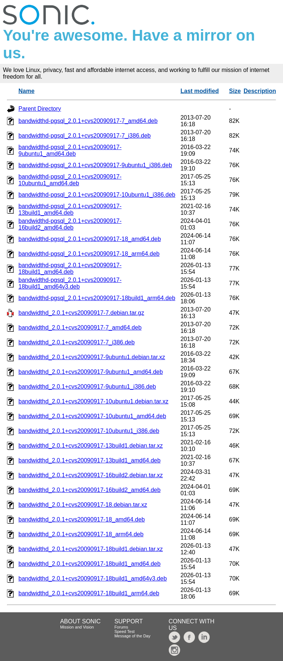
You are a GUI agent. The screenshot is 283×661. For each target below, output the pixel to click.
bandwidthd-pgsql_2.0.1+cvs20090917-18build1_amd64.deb (70, 268)
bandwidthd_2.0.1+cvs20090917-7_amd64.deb (80, 327)
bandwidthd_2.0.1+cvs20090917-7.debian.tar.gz (81, 313)
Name (26, 91)
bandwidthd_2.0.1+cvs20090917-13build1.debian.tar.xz (90, 446)
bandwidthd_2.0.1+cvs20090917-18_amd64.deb (81, 519)
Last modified (200, 91)
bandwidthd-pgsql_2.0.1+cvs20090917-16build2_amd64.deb (70, 224)
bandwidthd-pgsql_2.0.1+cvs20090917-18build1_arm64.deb (96, 298)
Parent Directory (39, 109)
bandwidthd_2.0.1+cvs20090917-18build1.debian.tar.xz (90, 549)
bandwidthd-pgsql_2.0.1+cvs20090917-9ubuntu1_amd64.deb (70, 150)
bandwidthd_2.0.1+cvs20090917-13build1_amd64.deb (89, 460)
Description (260, 91)
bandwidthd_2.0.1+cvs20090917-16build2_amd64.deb (89, 490)
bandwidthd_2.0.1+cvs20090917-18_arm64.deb (80, 534)
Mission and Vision (77, 627)
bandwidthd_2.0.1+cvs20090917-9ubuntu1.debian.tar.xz (91, 357)
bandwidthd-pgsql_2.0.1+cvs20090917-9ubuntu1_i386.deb (95, 165)
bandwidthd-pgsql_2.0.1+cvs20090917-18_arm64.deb (89, 254)
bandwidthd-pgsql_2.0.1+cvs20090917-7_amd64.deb (88, 121)
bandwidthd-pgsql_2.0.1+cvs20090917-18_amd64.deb (89, 239)
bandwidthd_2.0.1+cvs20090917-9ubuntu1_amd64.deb (90, 372)
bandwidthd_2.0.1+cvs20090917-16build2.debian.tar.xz (90, 475)
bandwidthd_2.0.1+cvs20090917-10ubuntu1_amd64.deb (92, 416)
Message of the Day (132, 636)
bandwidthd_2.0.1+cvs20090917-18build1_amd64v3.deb (92, 578)
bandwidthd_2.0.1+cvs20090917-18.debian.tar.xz (82, 505)
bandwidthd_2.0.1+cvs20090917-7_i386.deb (76, 342)
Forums (121, 627)
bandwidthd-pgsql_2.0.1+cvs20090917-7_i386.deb (84, 135)
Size (235, 91)
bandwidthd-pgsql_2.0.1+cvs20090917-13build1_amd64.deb (70, 209)
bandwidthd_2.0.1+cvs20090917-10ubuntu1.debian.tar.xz (93, 401)
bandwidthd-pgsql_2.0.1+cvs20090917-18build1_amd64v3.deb (70, 283)
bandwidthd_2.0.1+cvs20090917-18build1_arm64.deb (88, 593)
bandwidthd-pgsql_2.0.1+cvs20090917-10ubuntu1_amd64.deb (70, 179)
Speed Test (124, 631)
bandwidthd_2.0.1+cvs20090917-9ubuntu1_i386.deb (87, 386)
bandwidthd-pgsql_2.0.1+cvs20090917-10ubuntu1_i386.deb (96, 195)
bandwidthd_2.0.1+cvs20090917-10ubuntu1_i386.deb (88, 431)
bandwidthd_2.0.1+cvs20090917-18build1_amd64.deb (89, 564)
